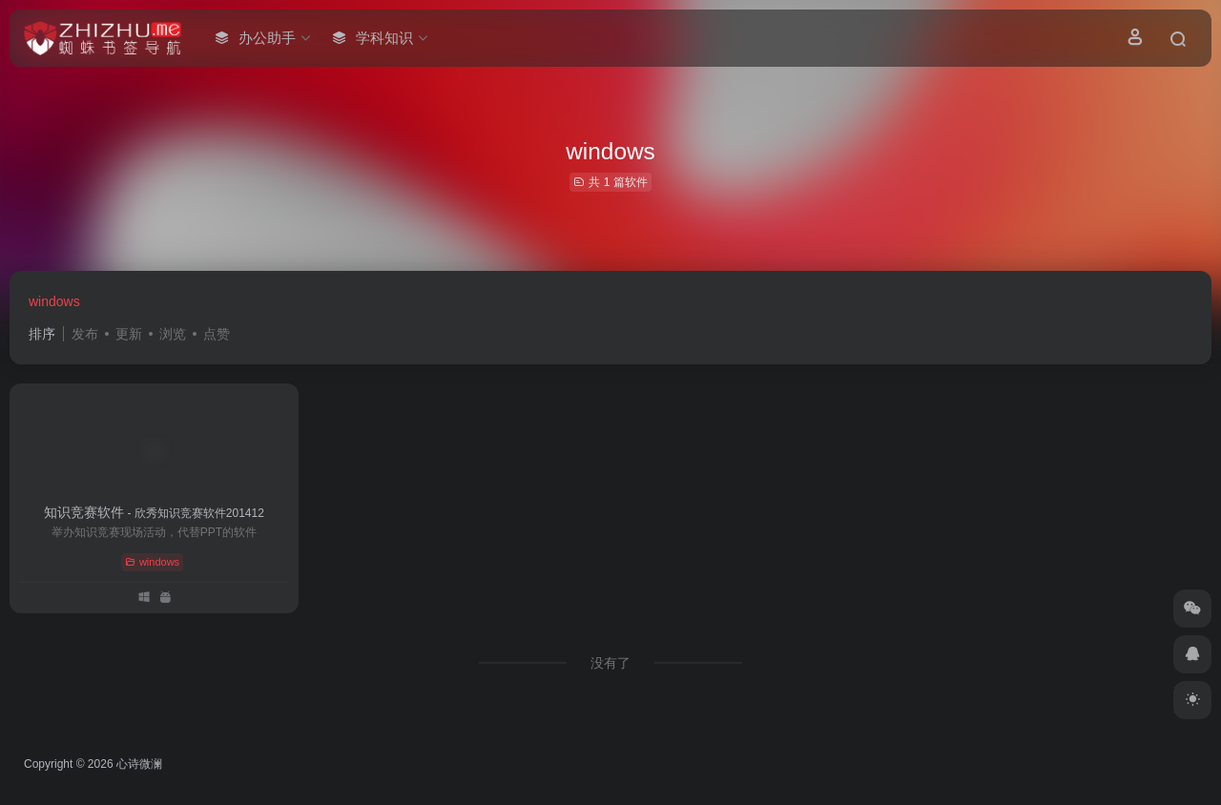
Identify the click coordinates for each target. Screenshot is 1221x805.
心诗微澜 (139, 764)
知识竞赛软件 (154, 512)
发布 (85, 333)
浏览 (172, 333)
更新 (128, 333)
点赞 (216, 333)
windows (54, 301)
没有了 (610, 663)
